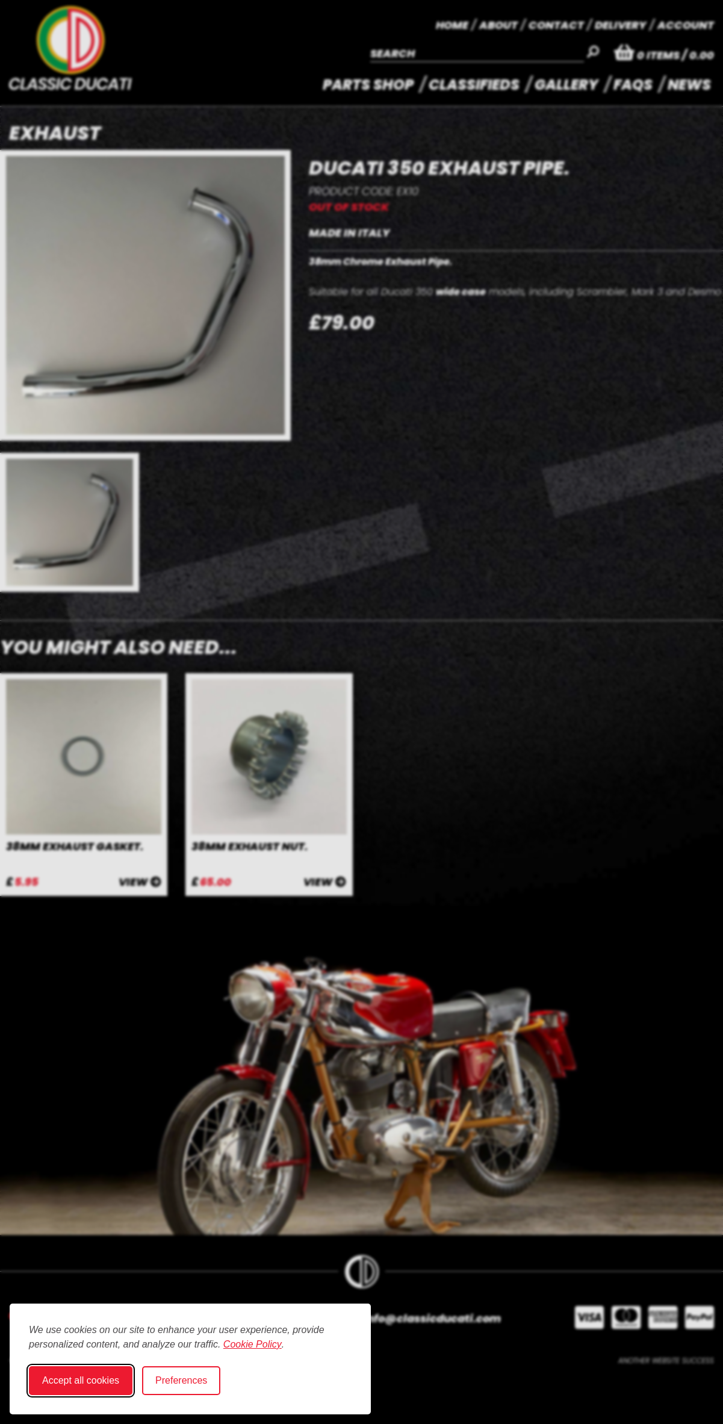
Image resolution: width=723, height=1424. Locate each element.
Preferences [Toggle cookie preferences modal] (181, 1380)
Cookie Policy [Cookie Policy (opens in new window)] (252, 1344)
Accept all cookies (80, 1380)
